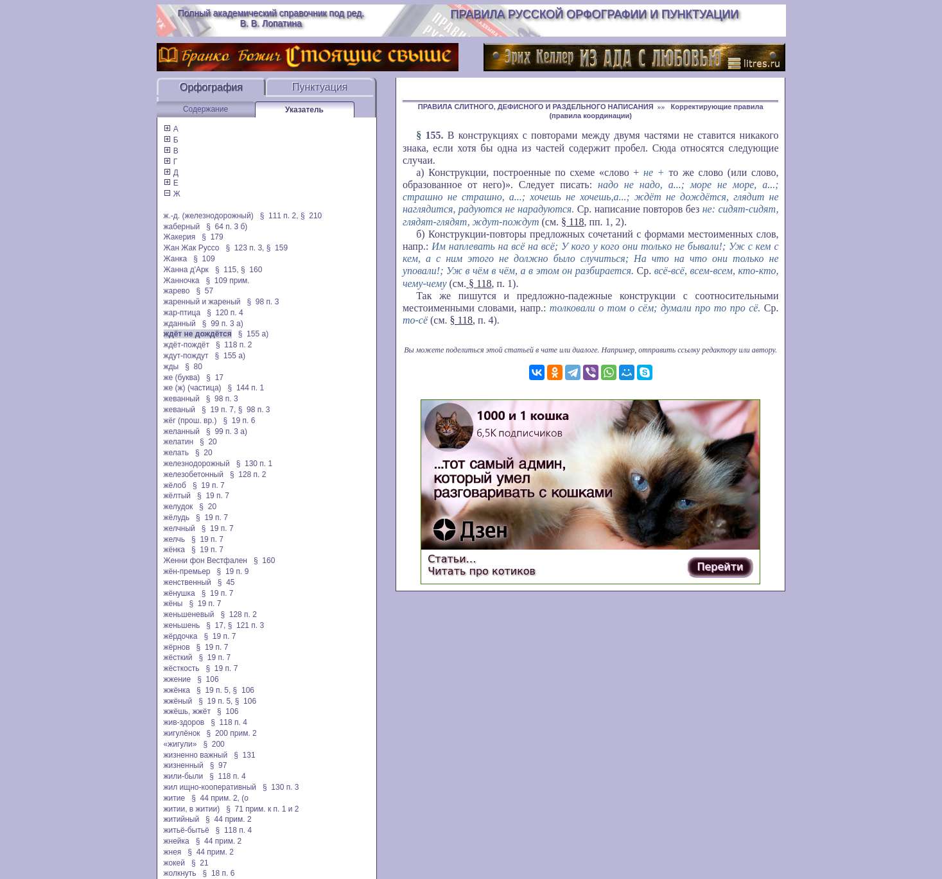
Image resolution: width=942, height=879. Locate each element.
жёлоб (175, 485)
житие (175, 798)
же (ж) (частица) (193, 387)
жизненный (184, 765)
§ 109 (203, 258)
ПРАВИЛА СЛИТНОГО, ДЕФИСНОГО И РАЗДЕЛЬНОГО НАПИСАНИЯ (536, 106)
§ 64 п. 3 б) (226, 226)
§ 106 (207, 679)
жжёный (178, 701)
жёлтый (177, 495)
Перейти (720, 567)
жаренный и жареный (202, 301)
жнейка (176, 841)
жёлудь (177, 517)
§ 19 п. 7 (209, 485)
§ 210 (311, 215)
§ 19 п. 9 (233, 571)
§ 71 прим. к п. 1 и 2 (262, 809)
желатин (179, 441)
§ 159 (277, 247)
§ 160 (251, 269)
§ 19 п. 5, (213, 690)
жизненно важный (196, 755)
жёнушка (179, 593)
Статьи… (452, 559)
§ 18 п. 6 (219, 873)
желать (176, 452)
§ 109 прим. (228, 280)
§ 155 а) (253, 333)
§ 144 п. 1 (246, 387)
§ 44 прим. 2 (228, 819)
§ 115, (227, 269)
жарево (177, 290)
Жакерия (180, 236)
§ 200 (213, 744)
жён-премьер (187, 571)
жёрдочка (181, 636)
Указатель (304, 109)
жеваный (180, 409)
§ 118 (572, 221)
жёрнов (177, 647)
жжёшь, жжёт (187, 711)
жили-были (184, 776)
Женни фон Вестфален (205, 560)
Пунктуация (320, 87)
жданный (180, 323)
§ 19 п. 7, (219, 409)
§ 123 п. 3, (245, 247)
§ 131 (244, 755)
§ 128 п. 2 (248, 474)
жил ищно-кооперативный (210, 787)
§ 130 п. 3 (281, 787)
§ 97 (218, 765)
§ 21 (200, 862)
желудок (178, 506)
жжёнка (177, 690)
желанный (182, 431)
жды (171, 366)
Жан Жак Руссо (192, 247)
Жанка (176, 258)
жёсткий (178, 657)
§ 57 (204, 290)
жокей (174, 862)
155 (432, 135)
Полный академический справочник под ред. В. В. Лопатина (270, 18)
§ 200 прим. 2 (232, 733)
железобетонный (193, 474)
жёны (173, 603)
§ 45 (226, 582)
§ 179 (212, 236)
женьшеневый (189, 614)
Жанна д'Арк (186, 269)
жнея (173, 852)
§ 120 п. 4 (225, 312)
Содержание (205, 109)
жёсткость (182, 668)
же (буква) (182, 377)
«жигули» (180, 744)
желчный (179, 528)
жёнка (175, 549)
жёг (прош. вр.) (190, 420)
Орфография (211, 87)
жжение (177, 679)
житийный (182, 819)
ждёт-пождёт (186, 344)
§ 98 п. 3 (263, 301)
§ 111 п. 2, (279, 215)
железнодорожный (197, 463)
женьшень (182, 625)
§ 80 (193, 366)
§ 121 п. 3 (246, 625)
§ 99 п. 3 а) (222, 323)
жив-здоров (184, 722)
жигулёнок (182, 733)
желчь (175, 539)
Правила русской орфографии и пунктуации (594, 14)
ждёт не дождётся (198, 333)
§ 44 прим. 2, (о (220, 798)
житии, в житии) (192, 809)
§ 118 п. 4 (229, 722)
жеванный (182, 398)
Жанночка (182, 280)
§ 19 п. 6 (239, 420)
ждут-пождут (186, 355)
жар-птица (182, 312)
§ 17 (214, 377)
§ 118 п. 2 (234, 344)
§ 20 (208, 441)
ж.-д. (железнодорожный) (209, 215)
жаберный (182, 226)
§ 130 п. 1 (254, 463)
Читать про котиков (482, 571)
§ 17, (215, 625)
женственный (187, 582)
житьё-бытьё (186, 830)
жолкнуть (180, 873)
